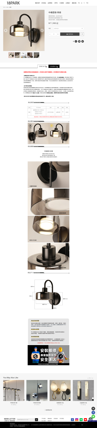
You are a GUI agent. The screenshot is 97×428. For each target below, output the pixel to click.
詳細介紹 (42, 66)
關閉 (86, 425)
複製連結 (82, 41)
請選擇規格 (68, 28)
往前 (88, 378)
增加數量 (58, 34)
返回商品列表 (49, 410)
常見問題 (62, 418)
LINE (79, 41)
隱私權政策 (22, 426)
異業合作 (50, 420)
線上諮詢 (44, 420)
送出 (36, 419)
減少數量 (50, 34)
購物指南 (50, 418)
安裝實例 (53, 66)
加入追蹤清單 (82, 34)
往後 (92, 378)
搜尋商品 (84, 2)
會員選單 (81, 2)
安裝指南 (56, 418)
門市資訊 (44, 418)
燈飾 (7, 7)
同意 (82, 424)
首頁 (4, 7)
